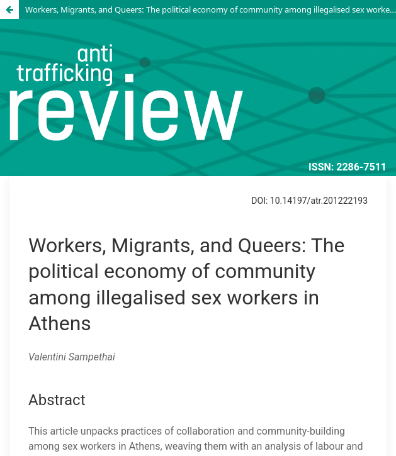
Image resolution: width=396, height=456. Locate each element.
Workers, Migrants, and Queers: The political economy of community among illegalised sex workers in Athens (210, 9)
